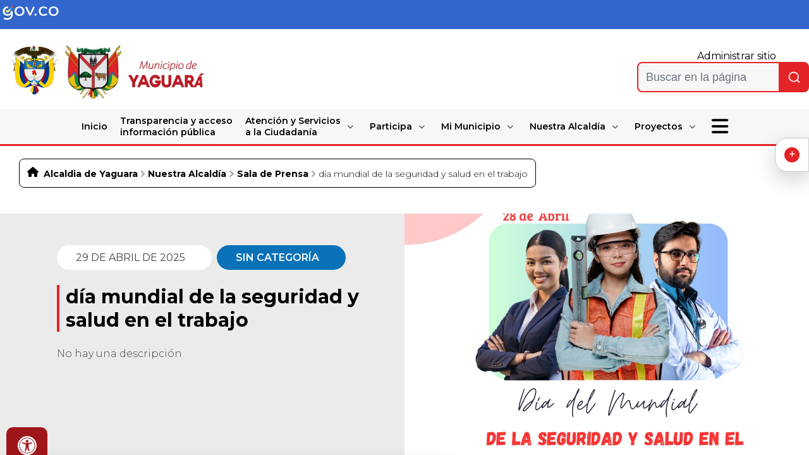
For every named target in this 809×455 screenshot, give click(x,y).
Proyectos (659, 126)
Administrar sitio (736, 56)
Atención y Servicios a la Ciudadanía (293, 126)
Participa (391, 126)
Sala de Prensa (272, 173)
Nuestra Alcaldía (567, 126)
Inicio (94, 126)
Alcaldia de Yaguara (91, 173)
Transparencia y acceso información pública (176, 126)
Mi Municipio (471, 126)
